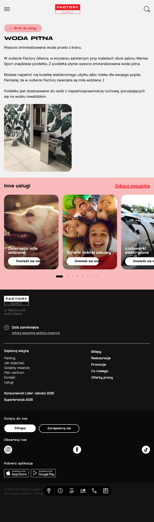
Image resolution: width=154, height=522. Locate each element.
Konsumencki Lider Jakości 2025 (29, 393)
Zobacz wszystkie (132, 186)
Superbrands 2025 (18, 399)
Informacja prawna (17, 493)
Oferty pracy (102, 377)
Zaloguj (19, 428)
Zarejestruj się (59, 428)
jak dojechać (14, 363)
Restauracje (101, 358)
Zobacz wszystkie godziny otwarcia (36, 333)
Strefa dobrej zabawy (89, 253)
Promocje (98, 364)
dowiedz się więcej (28, 261)
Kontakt (9, 377)
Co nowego (99, 371)
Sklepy (96, 351)
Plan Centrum (14, 372)
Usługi (8, 382)
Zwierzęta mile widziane (23, 251)
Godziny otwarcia (16, 368)
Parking (9, 358)
